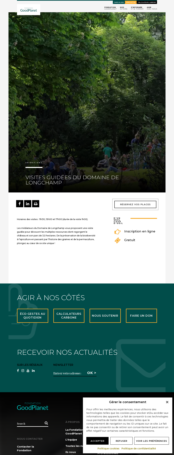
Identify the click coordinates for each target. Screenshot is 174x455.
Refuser (121, 441)
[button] (167, 402)
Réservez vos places (135, 204)
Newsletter (130, 2)
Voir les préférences (151, 441)
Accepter (97, 441)
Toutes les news (76, 446)
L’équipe (71, 439)
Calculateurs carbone (147, 2)
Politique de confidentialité (138, 448)
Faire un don (119, 2)
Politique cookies (109, 448)
